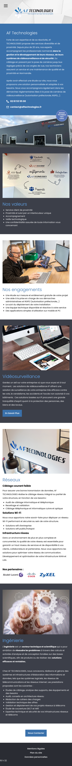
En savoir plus (12, 413)
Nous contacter (36, 733)
